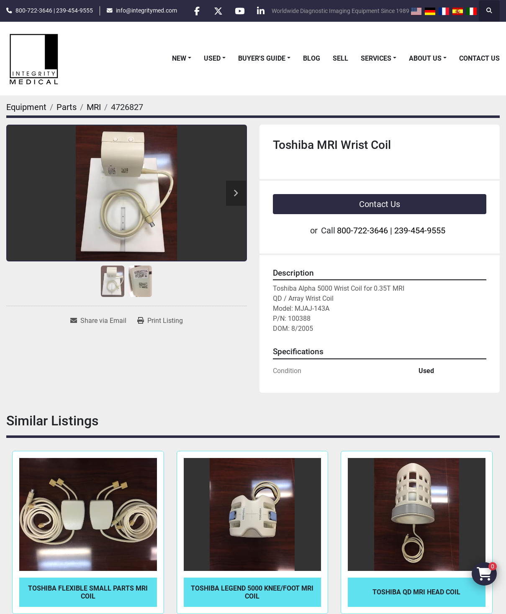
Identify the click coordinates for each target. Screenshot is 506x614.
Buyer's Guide (261, 58)
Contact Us (479, 58)
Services (376, 58)
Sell (340, 58)
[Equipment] (26, 107)
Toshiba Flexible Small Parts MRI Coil (88, 592)
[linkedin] (260, 10)
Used (212, 58)
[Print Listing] (160, 321)
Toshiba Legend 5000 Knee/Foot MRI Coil (252, 592)
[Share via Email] (98, 321)
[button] (181, 59)
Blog (311, 58)
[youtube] (239, 10)
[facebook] (196, 10)
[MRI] (94, 107)
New (179, 58)
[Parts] (67, 107)
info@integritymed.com (146, 10)
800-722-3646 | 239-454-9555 (54, 10)
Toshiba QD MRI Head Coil (416, 592)
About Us (425, 58)
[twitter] (218, 10)
